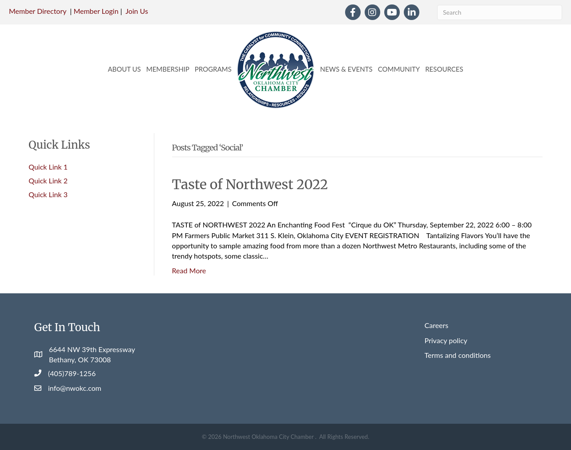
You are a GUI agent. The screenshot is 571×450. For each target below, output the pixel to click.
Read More (189, 270)
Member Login (95, 11)
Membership (167, 69)
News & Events (346, 69)
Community (399, 69)
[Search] (499, 12)
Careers (437, 325)
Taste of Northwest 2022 (250, 184)
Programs (213, 69)
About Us (124, 69)
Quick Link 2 (48, 180)
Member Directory (37, 11)
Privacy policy (446, 340)
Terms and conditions (458, 355)
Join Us (136, 11)
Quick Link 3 (48, 194)
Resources (444, 69)
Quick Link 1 (48, 166)
